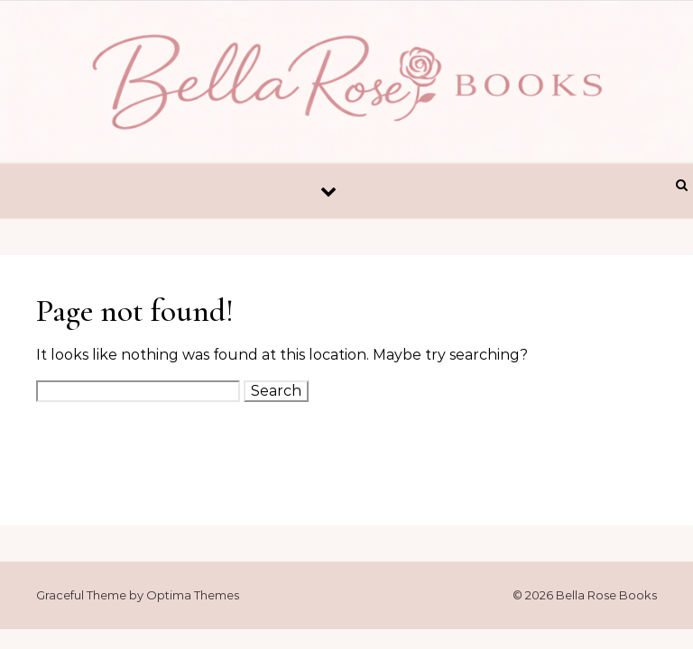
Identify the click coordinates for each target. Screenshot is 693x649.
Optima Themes (192, 595)
